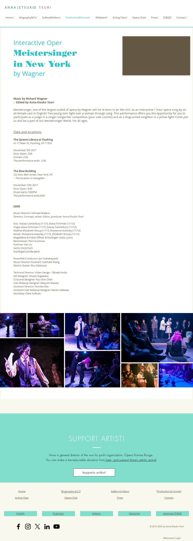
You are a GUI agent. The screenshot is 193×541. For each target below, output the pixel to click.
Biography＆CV (71, 491)
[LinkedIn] (47, 526)
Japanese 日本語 (172, 513)
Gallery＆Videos (120, 491)
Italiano (96, 513)
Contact (169, 497)
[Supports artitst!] (94, 472)
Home (21, 491)
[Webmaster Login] (172, 538)
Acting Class (22, 497)
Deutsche (134, 513)
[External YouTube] (156, 55)
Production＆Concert (169, 491)
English (20, 513)
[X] (37, 526)
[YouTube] (56, 526)
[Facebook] (18, 526)
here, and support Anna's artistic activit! (131, 460)
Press (120, 497)
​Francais (58, 513)
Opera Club (70, 497)
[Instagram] (28, 526)
